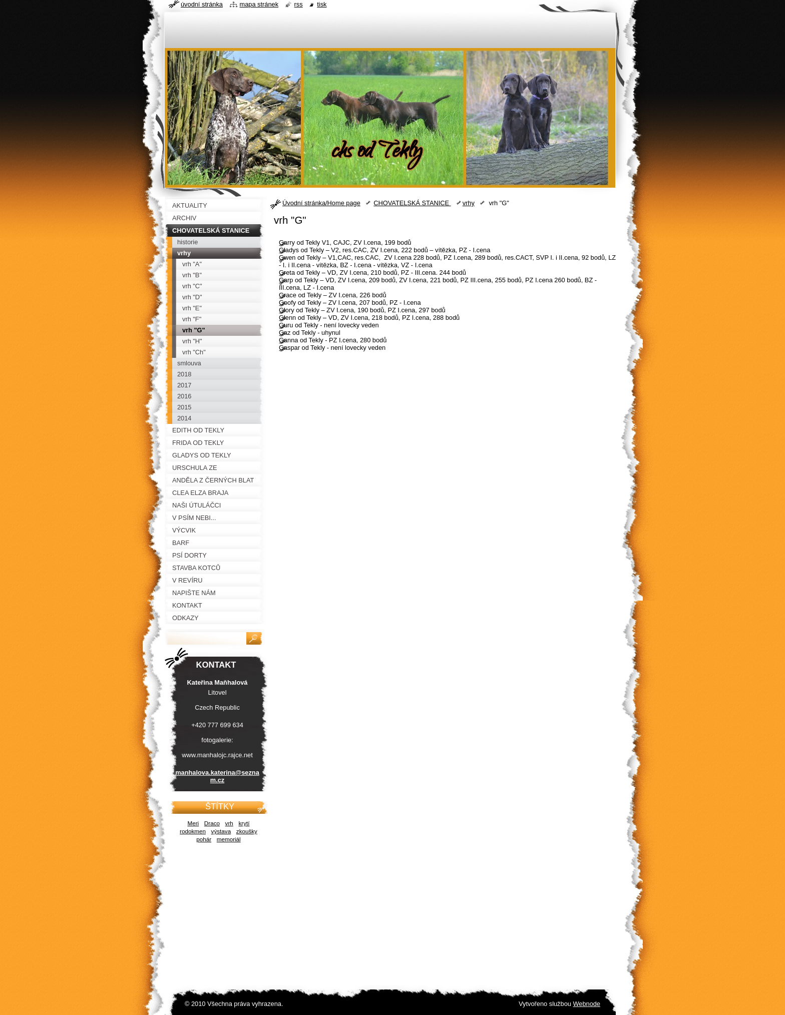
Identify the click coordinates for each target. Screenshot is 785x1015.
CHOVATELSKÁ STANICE (412, 203)
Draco (212, 823)
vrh (229, 823)
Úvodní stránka (202, 4)
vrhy (469, 203)
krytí (243, 823)
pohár (203, 839)
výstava (221, 831)
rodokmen (193, 831)
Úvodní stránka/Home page (321, 203)
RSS (298, 4)
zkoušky (246, 831)
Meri (193, 823)
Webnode (586, 1003)
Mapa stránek (259, 4)
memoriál (229, 839)
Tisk (321, 4)
